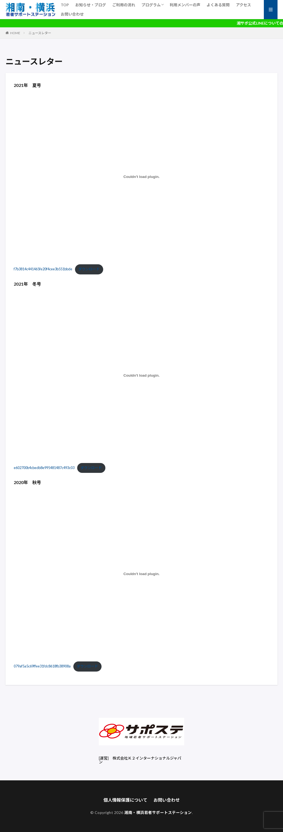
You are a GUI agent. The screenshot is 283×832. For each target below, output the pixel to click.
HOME (15, 33)
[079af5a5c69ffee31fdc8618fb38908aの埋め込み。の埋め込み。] (141, 574)
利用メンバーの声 (185, 4)
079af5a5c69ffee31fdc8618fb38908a (42, 666)
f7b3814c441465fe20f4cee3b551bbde (43, 269)
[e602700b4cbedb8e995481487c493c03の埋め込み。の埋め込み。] (141, 375)
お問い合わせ (72, 14)
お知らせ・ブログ (90, 4)
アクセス (243, 4)
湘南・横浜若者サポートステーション (158, 812)
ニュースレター (39, 33)
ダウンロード (89, 269)
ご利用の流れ (123, 4)
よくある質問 (218, 4)
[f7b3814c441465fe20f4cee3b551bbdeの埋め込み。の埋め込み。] (141, 177)
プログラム (151, 4)
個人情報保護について (125, 799)
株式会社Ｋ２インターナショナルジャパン (140, 760)
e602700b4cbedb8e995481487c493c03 (44, 467)
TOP (65, 4)
